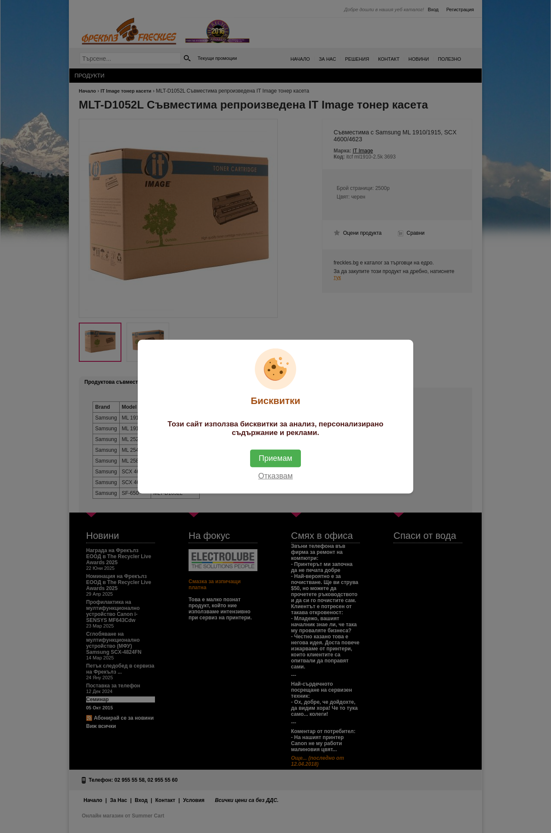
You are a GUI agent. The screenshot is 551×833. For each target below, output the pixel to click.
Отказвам (275, 475)
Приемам (275, 458)
